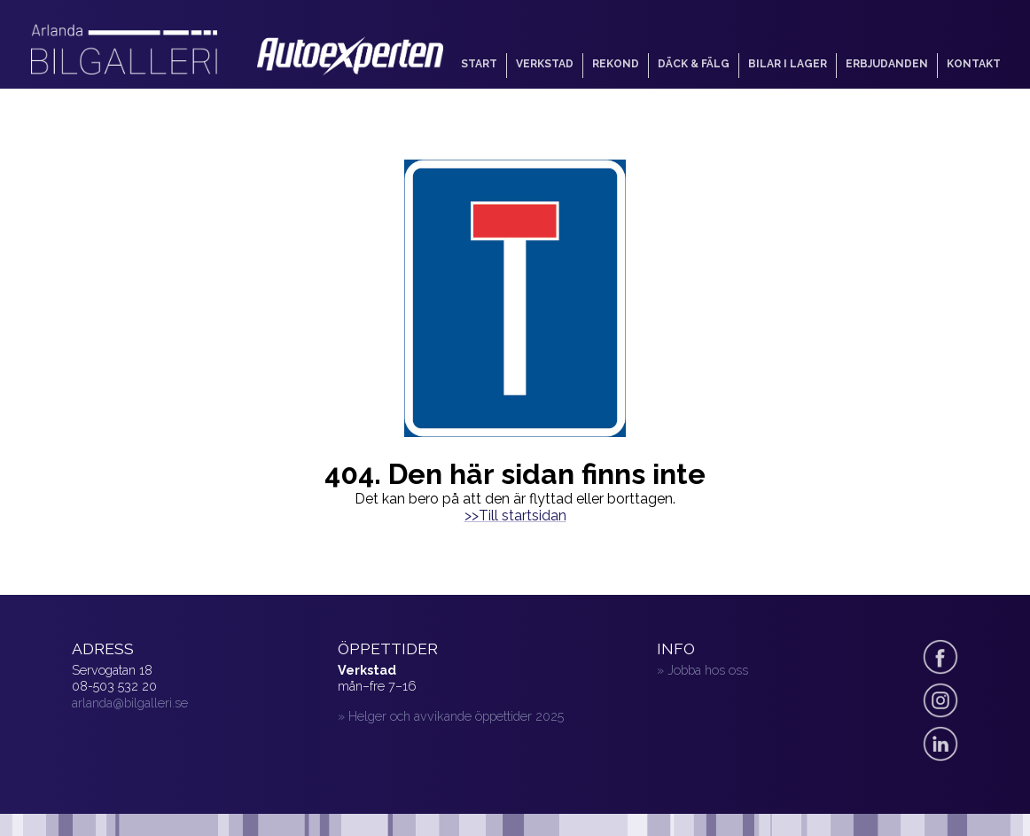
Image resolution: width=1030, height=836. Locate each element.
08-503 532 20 (114, 685)
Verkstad (545, 64)
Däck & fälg (694, 64)
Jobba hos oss (707, 669)
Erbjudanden (887, 64)
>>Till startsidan (515, 515)
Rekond (615, 64)
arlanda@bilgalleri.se (130, 702)
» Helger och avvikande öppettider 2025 (451, 715)
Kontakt (974, 64)
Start (479, 64)
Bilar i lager (787, 64)
